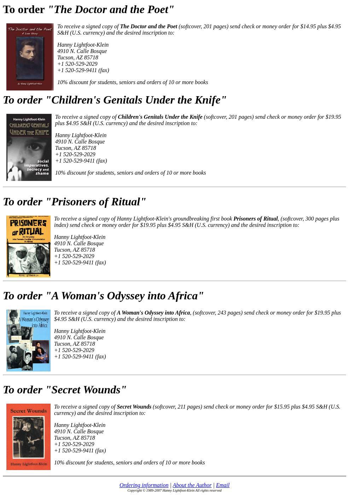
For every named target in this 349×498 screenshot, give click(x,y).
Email (222, 485)
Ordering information (144, 485)
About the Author (192, 485)
